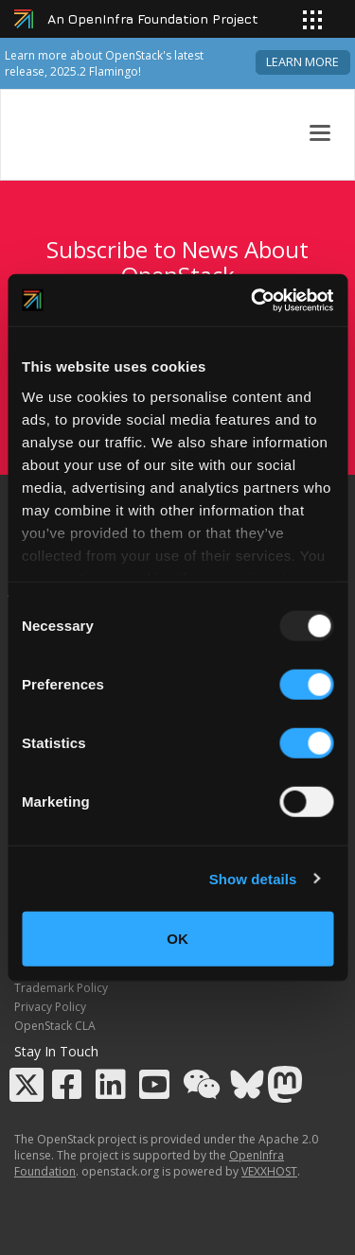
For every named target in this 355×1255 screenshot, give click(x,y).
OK (177, 939)
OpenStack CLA (55, 1026)
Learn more (302, 62)
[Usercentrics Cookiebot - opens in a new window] (252, 300)
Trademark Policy (61, 988)
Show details (253, 878)
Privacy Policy (50, 1007)
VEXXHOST (269, 1171)
